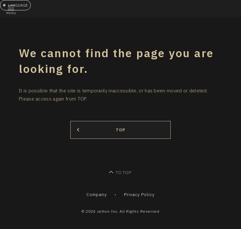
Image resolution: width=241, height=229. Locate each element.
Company (96, 194)
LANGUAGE (18, 5)
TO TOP (124, 172)
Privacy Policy (139, 194)
